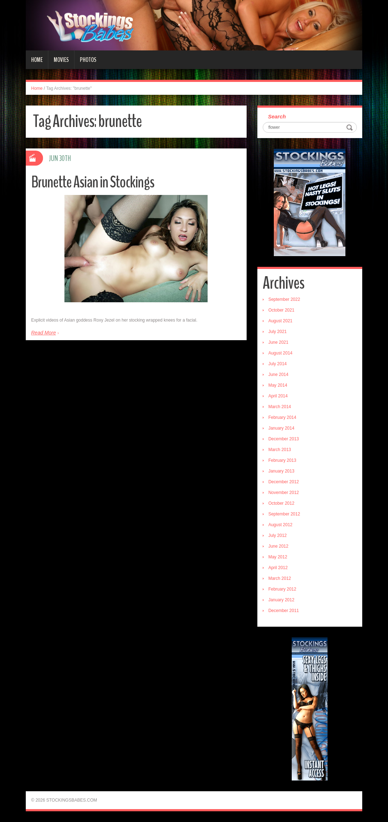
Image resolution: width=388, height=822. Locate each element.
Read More (43, 333)
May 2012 (277, 556)
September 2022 (284, 299)
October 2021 (281, 310)
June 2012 (278, 546)
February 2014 (282, 417)
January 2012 (281, 599)
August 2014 (280, 353)
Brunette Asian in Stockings (92, 182)
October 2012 (281, 503)
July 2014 (277, 363)
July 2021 (277, 331)
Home (37, 59)
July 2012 (277, 535)
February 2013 (282, 460)
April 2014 (278, 395)
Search (277, 116)
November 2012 (283, 492)
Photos (88, 59)
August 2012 (280, 524)
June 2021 (278, 342)
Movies (61, 59)
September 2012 (284, 514)
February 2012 (282, 589)
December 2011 (283, 610)
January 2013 (281, 471)
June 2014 (278, 374)
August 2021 (280, 320)
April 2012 (278, 567)
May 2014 (277, 385)
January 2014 (281, 428)
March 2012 (279, 578)
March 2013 (279, 449)
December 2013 (283, 438)
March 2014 (279, 406)
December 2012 (283, 481)
